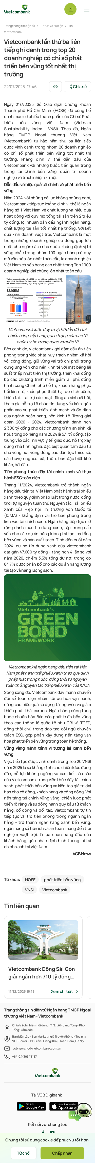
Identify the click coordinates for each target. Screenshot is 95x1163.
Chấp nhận (62, 1153)
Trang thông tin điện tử (19, 26)
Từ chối (23, 1153)
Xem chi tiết (62, 991)
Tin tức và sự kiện (51, 26)
